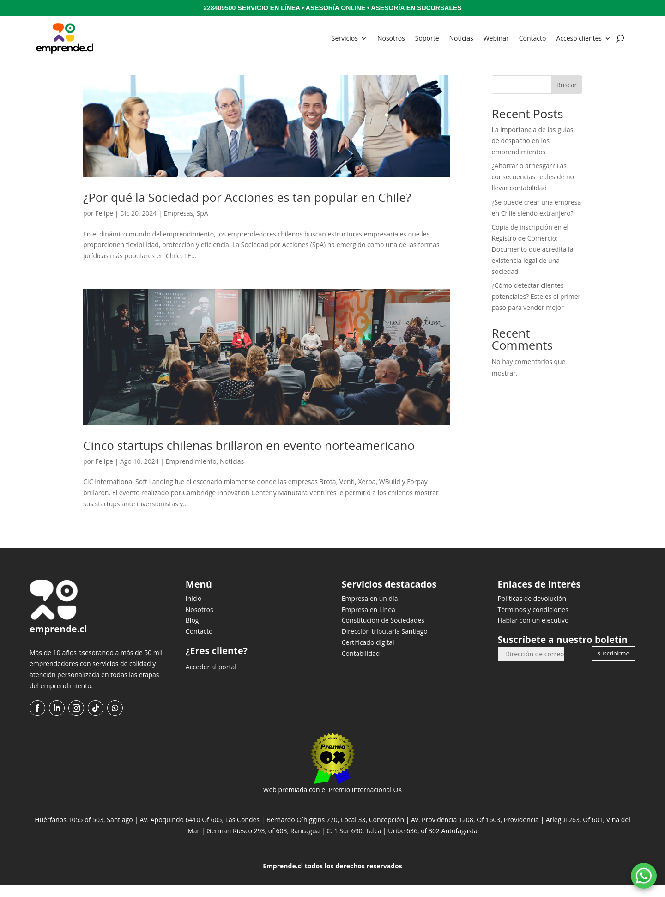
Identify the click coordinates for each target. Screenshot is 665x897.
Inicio (194, 610)
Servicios (345, 38)
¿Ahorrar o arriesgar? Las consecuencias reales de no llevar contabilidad (533, 189)
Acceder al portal (211, 679)
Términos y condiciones (532, 622)
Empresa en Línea (368, 622)
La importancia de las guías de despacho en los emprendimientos (533, 153)
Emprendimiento (191, 473)
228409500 (219, 8)
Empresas (178, 225)
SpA (202, 225)
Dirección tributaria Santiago (385, 643)
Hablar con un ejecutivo (532, 632)
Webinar (496, 38)
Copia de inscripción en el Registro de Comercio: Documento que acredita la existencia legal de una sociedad (533, 261)
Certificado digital (368, 654)
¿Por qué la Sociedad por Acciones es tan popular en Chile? (247, 209)
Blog (192, 632)
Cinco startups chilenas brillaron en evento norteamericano (249, 457)
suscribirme (613, 666)
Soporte (427, 38)
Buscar (566, 97)
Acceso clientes (579, 38)
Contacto (532, 38)
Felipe (104, 225)
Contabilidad (361, 665)
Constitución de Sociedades (383, 632)
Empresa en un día (370, 610)
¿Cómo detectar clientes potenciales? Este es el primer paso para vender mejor (536, 308)
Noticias (461, 38)
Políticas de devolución (531, 610)
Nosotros (391, 38)
